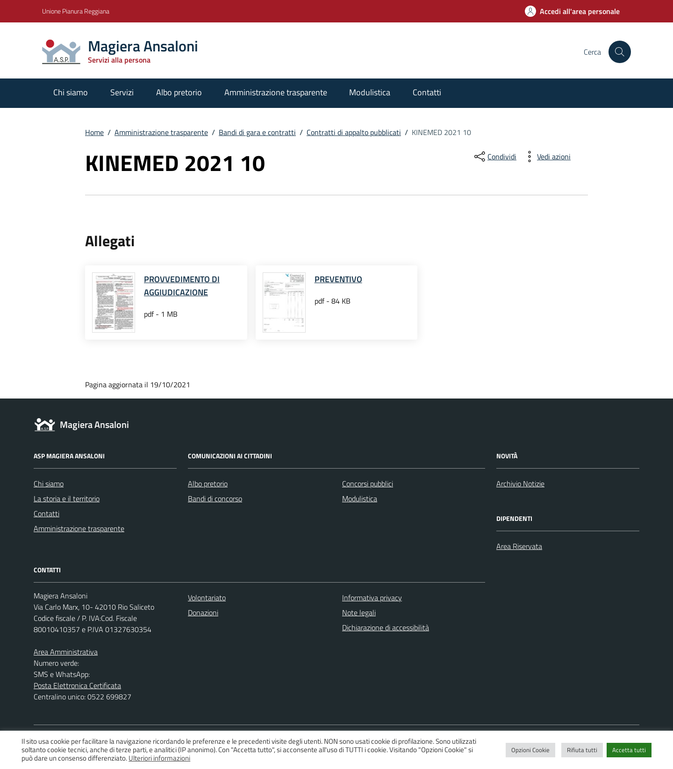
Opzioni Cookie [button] (530, 750)
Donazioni (203, 612)
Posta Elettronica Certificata (77, 685)
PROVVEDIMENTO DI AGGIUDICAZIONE (182, 286)
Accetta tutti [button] (629, 750)
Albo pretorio (179, 92)
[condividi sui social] (494, 156)
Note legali (359, 612)
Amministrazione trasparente (275, 92)
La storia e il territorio (67, 498)
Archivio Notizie (520, 483)
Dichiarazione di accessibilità (385, 627)
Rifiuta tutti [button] (582, 750)
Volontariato (207, 597)
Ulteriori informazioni (159, 758)
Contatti (427, 92)
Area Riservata (519, 546)
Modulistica (369, 92)
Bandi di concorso (215, 498)
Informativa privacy (372, 597)
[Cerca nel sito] (620, 52)
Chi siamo (70, 92)
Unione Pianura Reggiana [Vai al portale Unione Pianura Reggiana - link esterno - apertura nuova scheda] (75, 11)
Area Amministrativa (66, 651)
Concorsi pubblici (367, 483)
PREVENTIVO (338, 279)
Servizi (122, 92)
